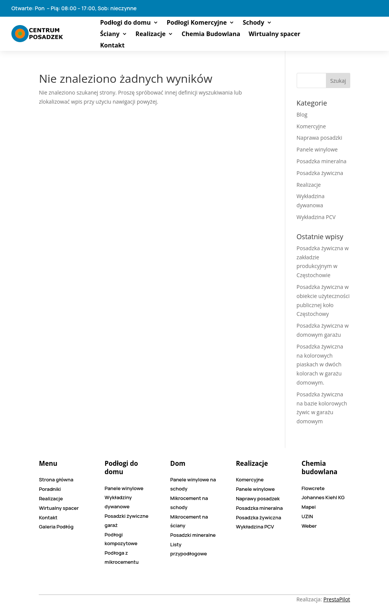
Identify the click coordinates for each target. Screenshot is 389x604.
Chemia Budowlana (211, 34)
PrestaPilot (336, 599)
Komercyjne (311, 126)
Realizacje (151, 34)
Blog (302, 114)
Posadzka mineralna (322, 161)
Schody (253, 23)
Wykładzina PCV (316, 217)
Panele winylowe (317, 149)
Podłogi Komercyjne (197, 23)
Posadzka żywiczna (320, 173)
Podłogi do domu (125, 23)
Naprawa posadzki (319, 137)
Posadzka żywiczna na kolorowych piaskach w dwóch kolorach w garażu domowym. (320, 364)
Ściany (109, 34)
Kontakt (112, 46)
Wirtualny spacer (274, 34)
